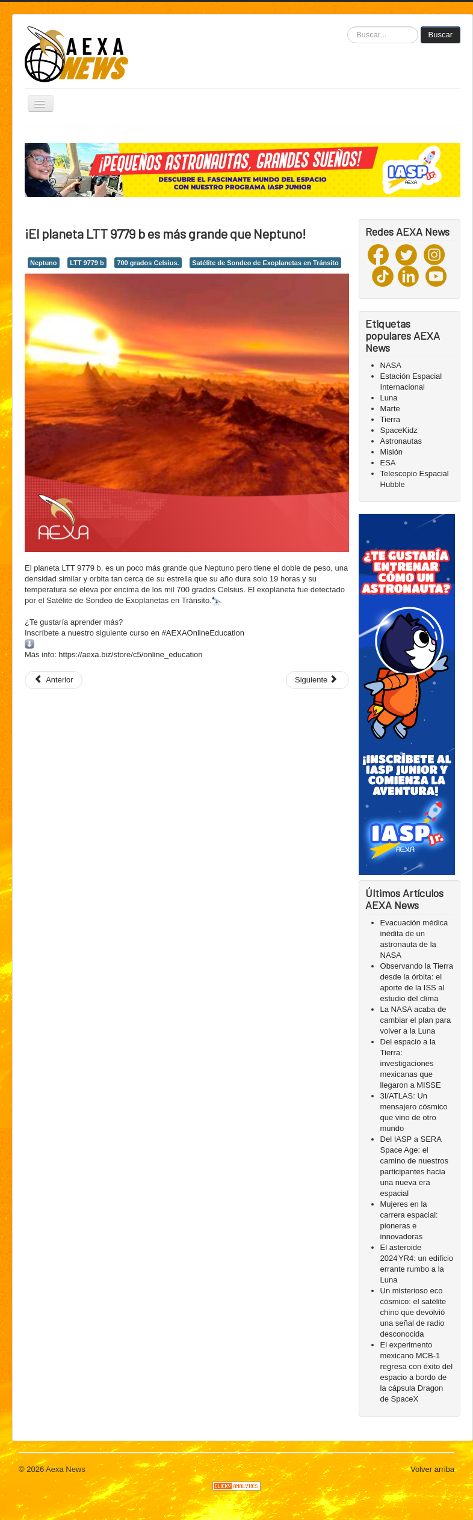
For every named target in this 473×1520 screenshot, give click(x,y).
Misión (391, 451)
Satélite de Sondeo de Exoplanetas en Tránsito (265, 262)
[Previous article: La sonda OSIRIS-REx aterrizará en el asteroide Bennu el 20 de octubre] (53, 680)
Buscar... (347, 26)
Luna (389, 397)
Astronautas (401, 441)
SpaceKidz (399, 430)
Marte (390, 408)
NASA (390, 365)
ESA (388, 462)
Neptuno (43, 262)
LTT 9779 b (87, 262)
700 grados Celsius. (148, 262)
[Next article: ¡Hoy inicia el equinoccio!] (317, 680)
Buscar (440, 34)
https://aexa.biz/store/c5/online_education (130, 654)
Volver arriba (432, 1469)
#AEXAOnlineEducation (203, 632)
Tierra (390, 419)
